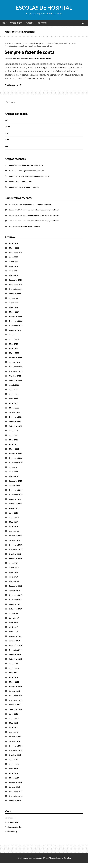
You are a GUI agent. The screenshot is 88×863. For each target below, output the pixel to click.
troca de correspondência (42, 46)
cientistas (8, 43)
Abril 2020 (13, 472)
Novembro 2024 (15, 289)
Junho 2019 (14, 517)
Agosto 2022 (14, 385)
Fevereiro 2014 (15, 782)
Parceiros (30, 23)
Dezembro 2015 (15, 695)
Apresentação (16, 23)
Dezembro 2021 (15, 417)
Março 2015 (14, 732)
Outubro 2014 (15, 755)
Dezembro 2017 (15, 595)
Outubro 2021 (15, 421)
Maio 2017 (13, 622)
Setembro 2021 (15, 426)
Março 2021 (14, 449)
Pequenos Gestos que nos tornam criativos (26, 171)
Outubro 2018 (15, 554)
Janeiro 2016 (14, 691)
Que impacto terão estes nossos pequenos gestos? (29, 176)
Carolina (67, 858)
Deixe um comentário (43, 58)
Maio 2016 (13, 673)
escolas (15, 58)
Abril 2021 (13, 444)
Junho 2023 (14, 339)
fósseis (35, 43)
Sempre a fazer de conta (30, 52)
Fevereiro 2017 (15, 636)
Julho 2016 (13, 663)
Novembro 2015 (15, 700)
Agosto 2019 (14, 508)
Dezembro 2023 (15, 321)
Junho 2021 (14, 435)
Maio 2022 (13, 399)
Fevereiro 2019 (15, 536)
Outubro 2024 (15, 293)
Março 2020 (14, 476)
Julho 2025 (13, 257)
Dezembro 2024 (15, 284)
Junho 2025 (14, 261)
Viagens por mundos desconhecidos (37, 204)
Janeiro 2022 (14, 412)
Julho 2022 (13, 389)
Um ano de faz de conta (30, 226)
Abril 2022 (13, 403)
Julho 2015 (13, 714)
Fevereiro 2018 (15, 586)
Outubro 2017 (15, 604)
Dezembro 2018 (15, 545)
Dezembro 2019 (15, 490)
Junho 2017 (14, 618)
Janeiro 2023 (14, 362)
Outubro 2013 (15, 801)
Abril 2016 (13, 677)
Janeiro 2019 (14, 540)
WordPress (43, 858)
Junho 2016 (14, 668)
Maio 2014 (13, 769)
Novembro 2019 (15, 494)
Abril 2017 (13, 627)
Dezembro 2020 (15, 458)
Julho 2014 (13, 759)
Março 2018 (14, 581)
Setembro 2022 (15, 380)
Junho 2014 (14, 764)
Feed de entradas (12, 822)
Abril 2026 (13, 243)
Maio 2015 (13, 723)
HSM (7, 140)
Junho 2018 (14, 568)
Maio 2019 (13, 522)
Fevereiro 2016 (15, 686)
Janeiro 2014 (14, 787)
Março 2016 (14, 682)
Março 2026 (14, 248)
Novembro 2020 (15, 462)
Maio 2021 (13, 440)
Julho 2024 (13, 298)
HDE (6, 133)
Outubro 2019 (15, 499)
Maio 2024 (13, 307)
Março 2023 (14, 353)
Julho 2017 (13, 613)
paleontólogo (65, 43)
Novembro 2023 (15, 325)
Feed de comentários (13, 827)
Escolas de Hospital (44, 8)
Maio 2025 (13, 266)
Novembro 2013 (15, 796)
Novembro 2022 (15, 371)
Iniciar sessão (10, 818)
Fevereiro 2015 (15, 737)
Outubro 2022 (15, 376)
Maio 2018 (13, 572)
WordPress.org (11, 831)
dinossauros (17, 43)
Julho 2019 (13, 513)
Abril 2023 (13, 348)
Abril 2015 (13, 727)
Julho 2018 (13, 563)
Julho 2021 (13, 431)
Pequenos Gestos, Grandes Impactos (24, 187)
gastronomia (44, 43)
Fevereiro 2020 (15, 481)
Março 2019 (14, 531)
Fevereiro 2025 (15, 280)
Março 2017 (14, 631)
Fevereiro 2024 (15, 316)
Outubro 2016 (15, 654)
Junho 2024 (14, 303)
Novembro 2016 (15, 650)
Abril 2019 (13, 526)
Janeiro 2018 (14, 590)
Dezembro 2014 (15, 746)
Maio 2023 (13, 344)
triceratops (27, 46)
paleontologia (54, 43)
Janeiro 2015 (14, 741)
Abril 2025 (13, 271)
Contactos (42, 23)
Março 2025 (14, 275)
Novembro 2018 (15, 549)
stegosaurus (18, 46)
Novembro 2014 (15, 750)
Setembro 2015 (15, 709)
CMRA (7, 127)
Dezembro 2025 (15, 252)
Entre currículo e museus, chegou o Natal (42, 210)
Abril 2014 (13, 773)
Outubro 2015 (15, 705)
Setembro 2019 (15, 504)
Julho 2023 (13, 335)
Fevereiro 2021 (15, 453)
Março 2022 (14, 408)
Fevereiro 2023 (15, 357)
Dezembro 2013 (15, 791)
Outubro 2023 (15, 330)
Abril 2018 (13, 577)
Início (4, 23)
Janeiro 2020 (14, 485)
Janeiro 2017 (14, 641)
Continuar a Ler (13, 85)
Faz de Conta (27, 43)
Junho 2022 (14, 394)
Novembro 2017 (15, 600)
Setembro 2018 (15, 558)
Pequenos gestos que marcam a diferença (26, 165)
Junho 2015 (14, 718)
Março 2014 (14, 778)
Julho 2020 (13, 467)
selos (11, 46)
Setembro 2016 (15, 659)
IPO (6, 146)
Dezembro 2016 (15, 645)
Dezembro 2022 (15, 367)
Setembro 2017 (15, 609)
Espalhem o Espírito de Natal (20, 182)
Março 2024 (14, 312)
